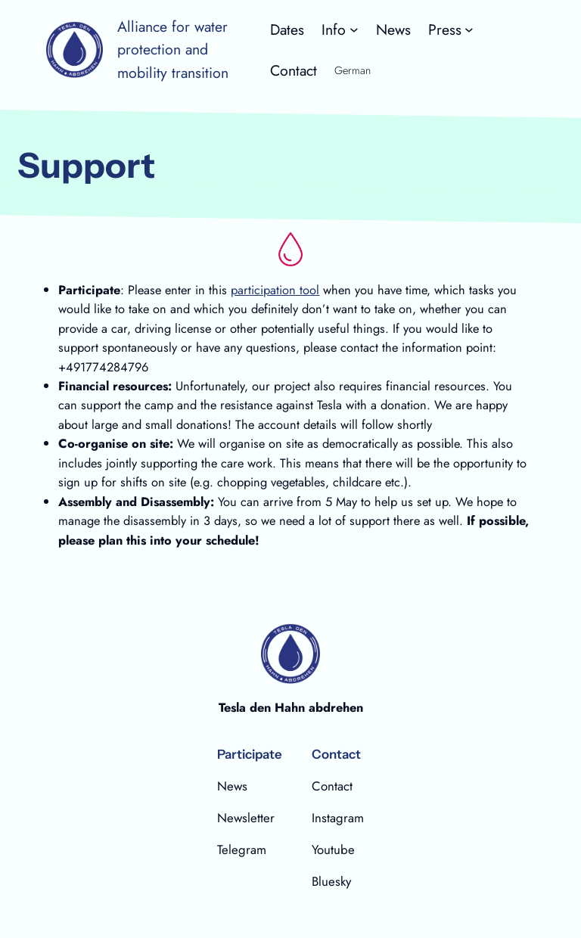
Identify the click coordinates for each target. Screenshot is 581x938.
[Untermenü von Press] (451, 29)
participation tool (275, 290)
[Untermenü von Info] (340, 29)
